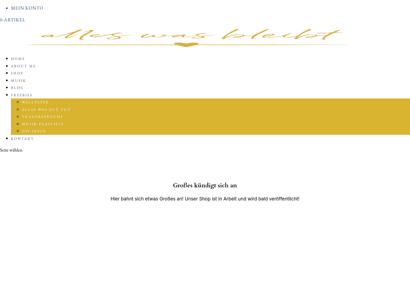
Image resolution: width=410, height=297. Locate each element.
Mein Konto (27, 8)
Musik (18, 80)
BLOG (17, 87)
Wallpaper (35, 102)
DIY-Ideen (34, 131)
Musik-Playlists (43, 124)
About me (23, 66)
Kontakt (22, 138)
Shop (17, 73)
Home (18, 58)
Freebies (22, 95)
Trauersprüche (42, 116)
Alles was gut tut (46, 109)
